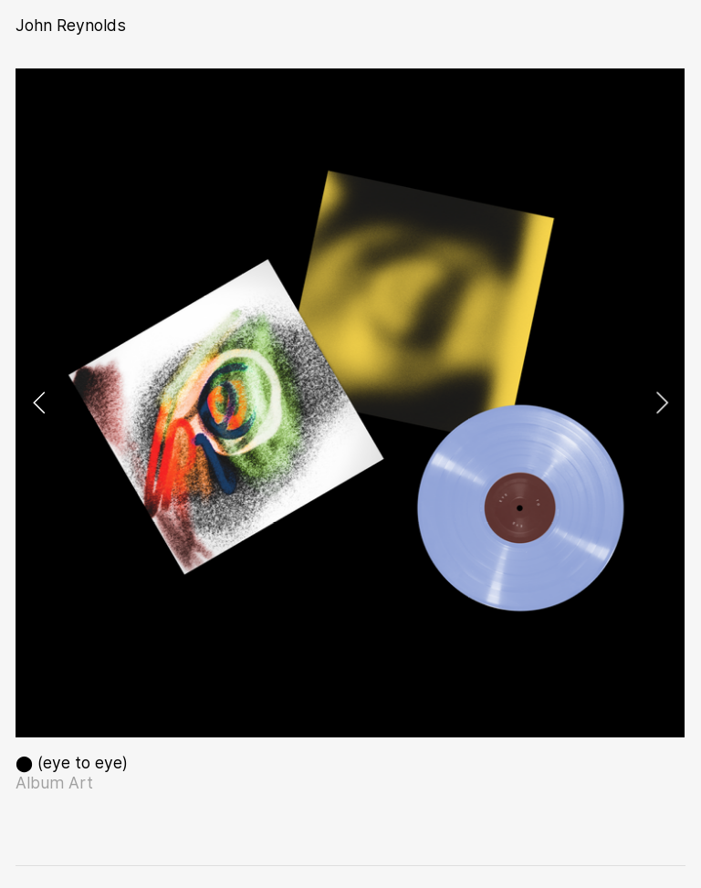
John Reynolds (71, 25)
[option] (350, 402)
